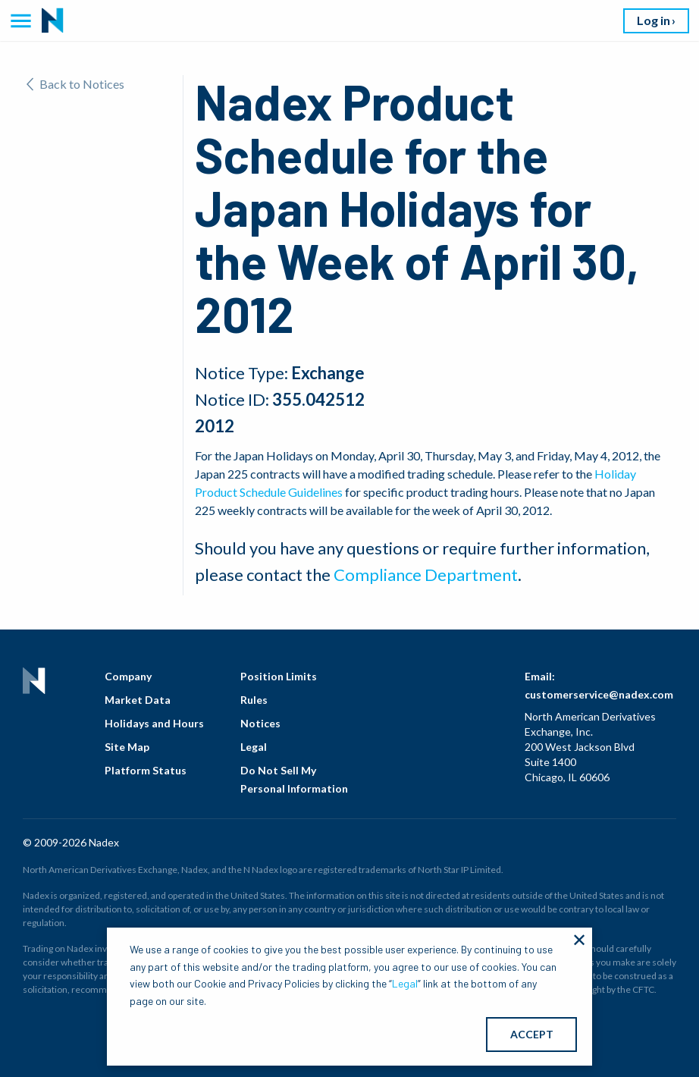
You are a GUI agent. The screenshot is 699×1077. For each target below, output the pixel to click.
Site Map (127, 746)
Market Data (138, 699)
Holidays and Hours (154, 723)
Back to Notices (75, 84)
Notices (260, 723)
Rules (254, 699)
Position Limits (278, 676)
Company (128, 676)
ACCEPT (531, 1034)
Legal (253, 746)
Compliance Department (426, 574)
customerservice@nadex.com (599, 694)
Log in (653, 20)
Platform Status (146, 770)
